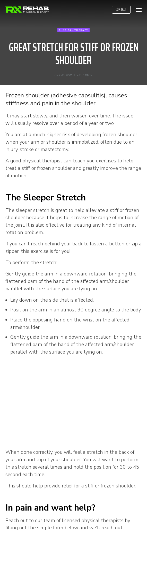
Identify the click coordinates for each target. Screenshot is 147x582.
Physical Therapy (73, 30)
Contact (121, 9)
